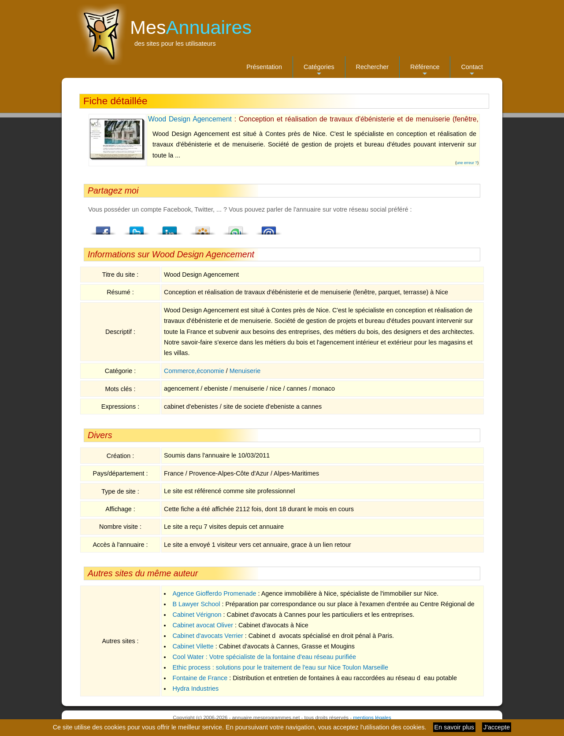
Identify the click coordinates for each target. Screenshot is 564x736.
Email (268, 227)
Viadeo (202, 227)
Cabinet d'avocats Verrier (207, 635)
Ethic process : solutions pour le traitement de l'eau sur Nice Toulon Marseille (280, 667)
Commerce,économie (194, 370)
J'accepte (496, 727)
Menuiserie (245, 370)
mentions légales (372, 717)
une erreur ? (466, 163)
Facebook (103, 227)
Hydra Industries (195, 688)
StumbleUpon (235, 227)
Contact (472, 70)
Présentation (264, 66)
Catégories (319, 70)
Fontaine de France (199, 677)
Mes (191, 27)
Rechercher (372, 66)
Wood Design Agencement (190, 119)
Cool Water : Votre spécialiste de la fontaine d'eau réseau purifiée (264, 656)
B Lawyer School (196, 604)
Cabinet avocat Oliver (202, 625)
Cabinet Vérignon (196, 614)
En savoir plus (454, 727)
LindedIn (169, 227)
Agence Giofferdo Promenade (214, 593)
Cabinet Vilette (192, 646)
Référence (424, 70)
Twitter (136, 227)
